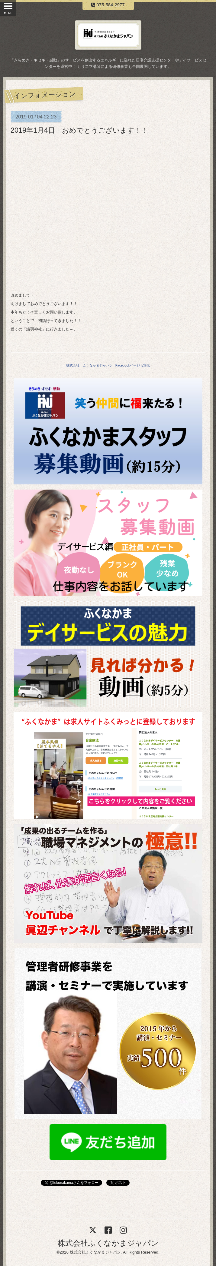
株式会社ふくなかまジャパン (108, 1243)
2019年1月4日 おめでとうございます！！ (79, 130)
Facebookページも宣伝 (132, 365)
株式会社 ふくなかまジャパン (89, 365)
